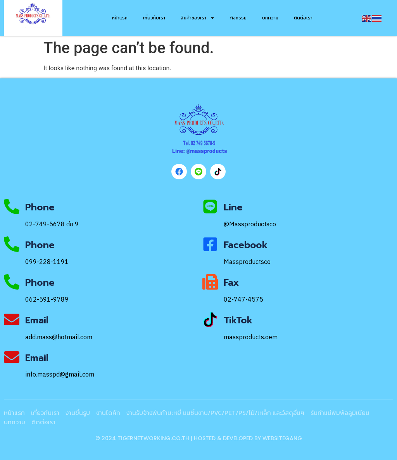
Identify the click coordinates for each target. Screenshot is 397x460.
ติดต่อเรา (303, 17)
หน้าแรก (120, 17)
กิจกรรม (238, 17)
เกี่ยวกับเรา (154, 17)
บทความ (270, 17)
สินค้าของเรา (198, 18)
